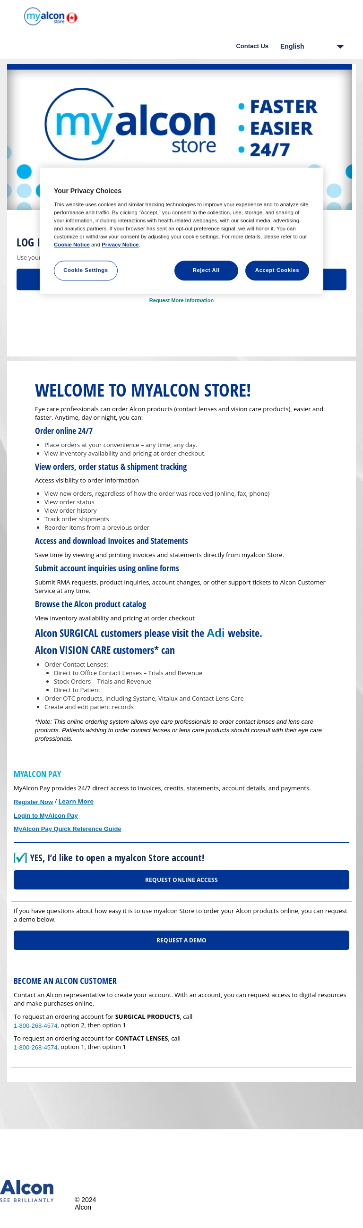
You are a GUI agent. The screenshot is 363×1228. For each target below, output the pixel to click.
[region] (181, 231)
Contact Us (252, 46)
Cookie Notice (72, 244)
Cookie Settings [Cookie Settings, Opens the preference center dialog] (85, 270)
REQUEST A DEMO (181, 940)
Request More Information (181, 300)
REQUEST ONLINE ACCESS (181, 880)
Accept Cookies (277, 270)
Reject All (206, 270)
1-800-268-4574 (36, 1025)
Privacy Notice (120, 244)
